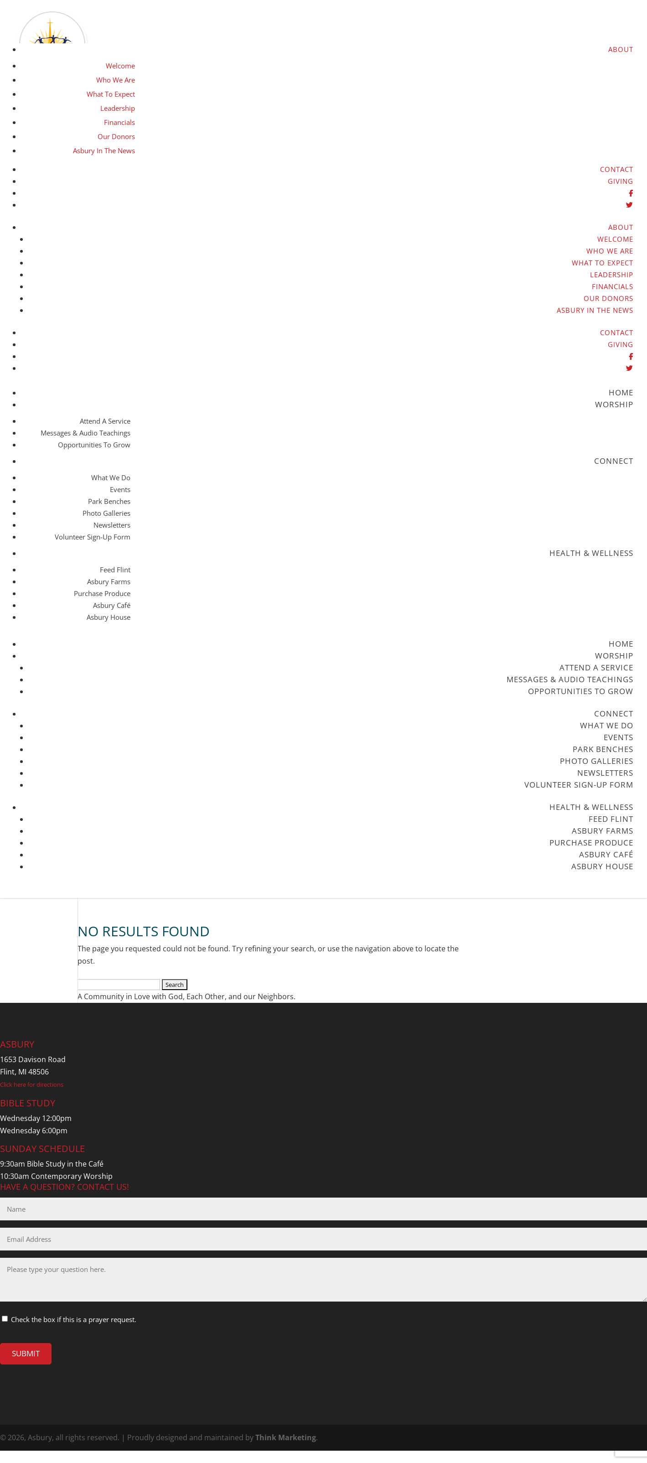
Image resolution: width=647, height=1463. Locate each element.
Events (120, 489)
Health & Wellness (591, 553)
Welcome (120, 65)
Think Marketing (285, 1437)
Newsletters (111, 524)
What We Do (110, 477)
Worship (614, 404)
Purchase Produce (102, 593)
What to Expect (111, 94)
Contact (616, 169)
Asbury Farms (108, 581)
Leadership (117, 108)
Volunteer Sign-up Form (92, 536)
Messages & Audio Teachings (85, 432)
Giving (620, 181)
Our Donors (116, 136)
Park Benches (109, 501)
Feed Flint (115, 569)
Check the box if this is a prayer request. (73, 1319)
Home (621, 392)
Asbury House (108, 617)
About (620, 49)
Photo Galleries (106, 513)
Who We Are (115, 79)
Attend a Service (105, 420)
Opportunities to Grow (94, 444)
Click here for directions (31, 1084)
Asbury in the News (104, 150)
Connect (613, 461)
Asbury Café (111, 605)
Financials (119, 122)
